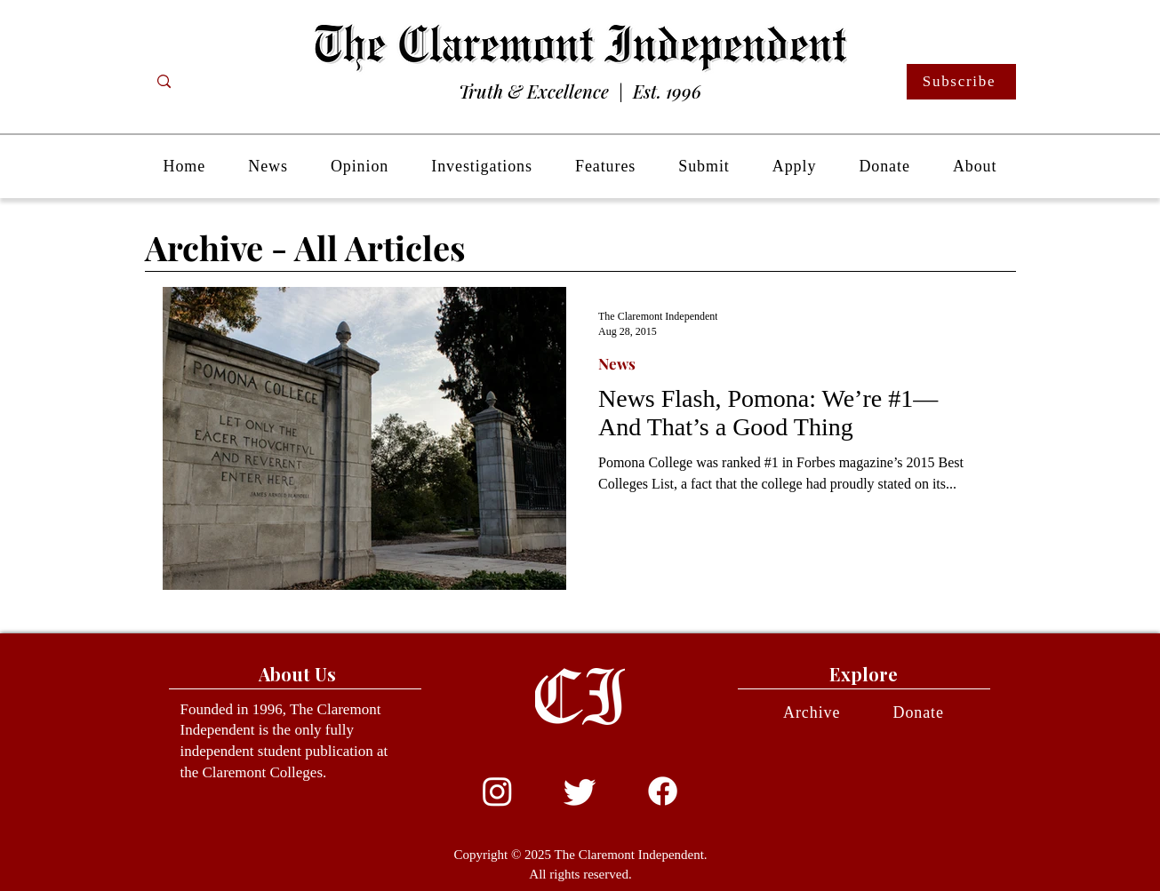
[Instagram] (497, 791)
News (617, 363)
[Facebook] (663, 791)
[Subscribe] (961, 81)
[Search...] (234, 81)
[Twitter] (580, 791)
